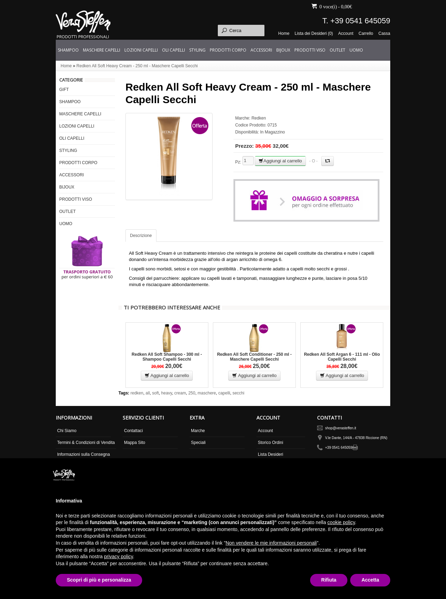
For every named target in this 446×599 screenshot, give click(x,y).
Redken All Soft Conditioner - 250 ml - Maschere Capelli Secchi (254, 357)
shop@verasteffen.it (340, 428)
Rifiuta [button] (329, 580)
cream (180, 393)
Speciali (198, 442)
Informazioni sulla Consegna (83, 454)
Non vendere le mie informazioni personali (270, 543)
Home (284, 33)
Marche (198, 430)
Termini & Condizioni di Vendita (86, 442)
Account (345, 33)
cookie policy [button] (341, 522)
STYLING (197, 50)
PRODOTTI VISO (309, 50)
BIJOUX (283, 50)
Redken (259, 118)
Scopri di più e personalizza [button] (99, 580)
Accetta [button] (370, 580)
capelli (224, 393)
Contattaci (133, 430)
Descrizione (141, 235)
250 (191, 393)
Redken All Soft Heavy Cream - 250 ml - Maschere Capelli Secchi (137, 65)
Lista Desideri (270, 454)
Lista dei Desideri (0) (314, 33)
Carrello (366, 33)
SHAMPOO (68, 50)
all (148, 393)
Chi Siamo (66, 430)
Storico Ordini (270, 442)
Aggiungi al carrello (280, 160)
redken (136, 393)
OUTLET (337, 50)
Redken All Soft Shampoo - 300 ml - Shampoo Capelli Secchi (167, 357)
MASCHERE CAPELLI (101, 50)
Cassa (384, 33)
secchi (238, 393)
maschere (207, 393)
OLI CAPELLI (173, 50)
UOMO (356, 50)
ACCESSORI (261, 50)
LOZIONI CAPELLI (141, 50)
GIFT (64, 89)
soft (155, 393)
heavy (166, 393)
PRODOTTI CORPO (228, 50)
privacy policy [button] (118, 556)
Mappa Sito (134, 442)
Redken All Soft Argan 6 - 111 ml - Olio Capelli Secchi (342, 357)
